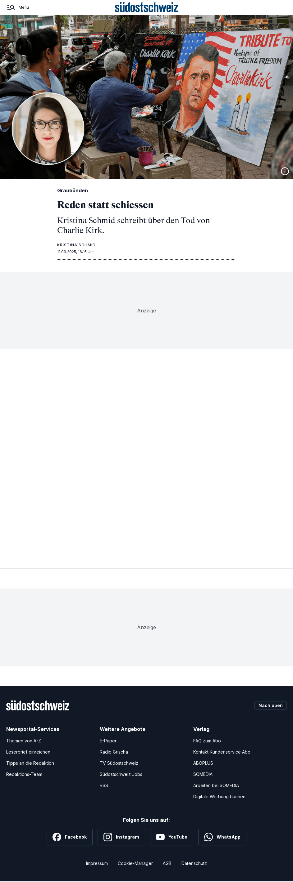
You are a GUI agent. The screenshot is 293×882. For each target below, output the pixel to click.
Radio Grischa (114, 751)
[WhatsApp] (222, 837)
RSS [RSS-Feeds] (104, 785)
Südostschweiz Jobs (121, 774)
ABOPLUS (203, 763)
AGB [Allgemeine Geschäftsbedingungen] (167, 863)
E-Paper (108, 740)
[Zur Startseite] (146, 7)
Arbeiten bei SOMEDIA (216, 785)
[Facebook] (70, 837)
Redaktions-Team (24, 774)
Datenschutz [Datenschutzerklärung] (194, 863)
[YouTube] (171, 837)
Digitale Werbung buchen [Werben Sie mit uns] (219, 796)
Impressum (97, 863)
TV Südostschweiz (119, 763)
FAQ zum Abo (207, 740)
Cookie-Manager (135, 863)
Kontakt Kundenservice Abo (221, 751)
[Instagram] (121, 837)
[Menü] (17, 7)
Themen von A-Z (23, 740)
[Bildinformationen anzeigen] (285, 171)
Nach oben (271, 705)
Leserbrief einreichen (28, 751)
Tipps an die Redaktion (30, 763)
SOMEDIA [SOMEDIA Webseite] (203, 774)
